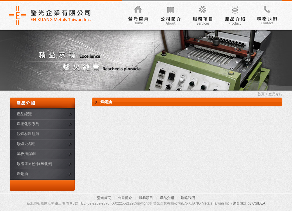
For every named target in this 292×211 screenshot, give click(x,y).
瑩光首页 (104, 198)
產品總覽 (24, 114)
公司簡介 (170, 15)
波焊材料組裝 (28, 134)
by (249, 203)
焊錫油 (22, 173)
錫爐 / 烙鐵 (26, 144)
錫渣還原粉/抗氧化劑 (34, 163)
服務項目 (202, 15)
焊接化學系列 (28, 124)
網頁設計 (240, 203)
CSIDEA (258, 203)
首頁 (261, 94)
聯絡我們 (266, 15)
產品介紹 (234, 15)
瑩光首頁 (138, 15)
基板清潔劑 (26, 154)
